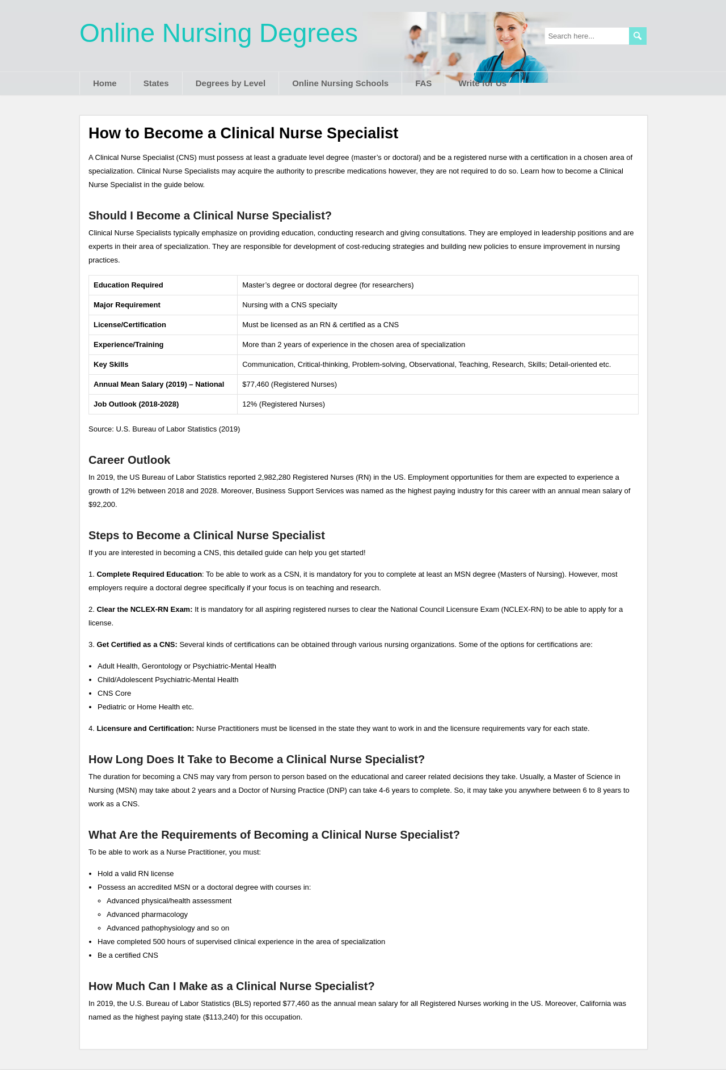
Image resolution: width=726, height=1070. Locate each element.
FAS (423, 83)
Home (105, 83)
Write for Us (482, 83)
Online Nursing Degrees (218, 33)
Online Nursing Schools (340, 83)
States (156, 83)
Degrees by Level (230, 83)
